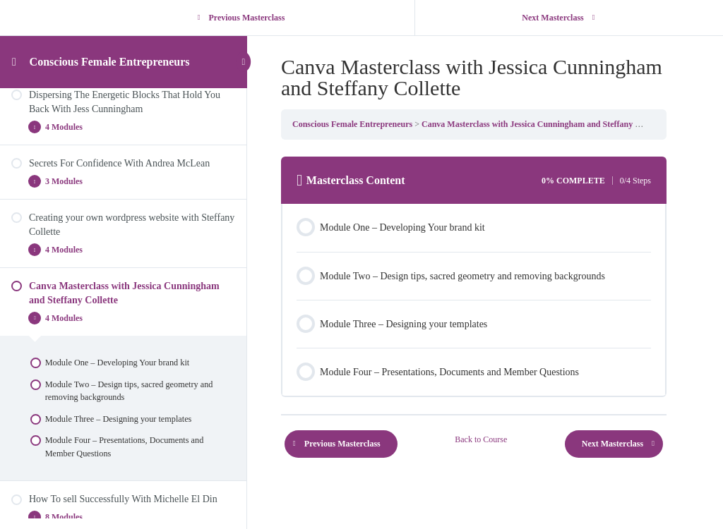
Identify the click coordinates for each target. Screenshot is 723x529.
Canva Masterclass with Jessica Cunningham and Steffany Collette (542, 124)
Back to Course (481, 439)
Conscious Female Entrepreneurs (110, 62)
